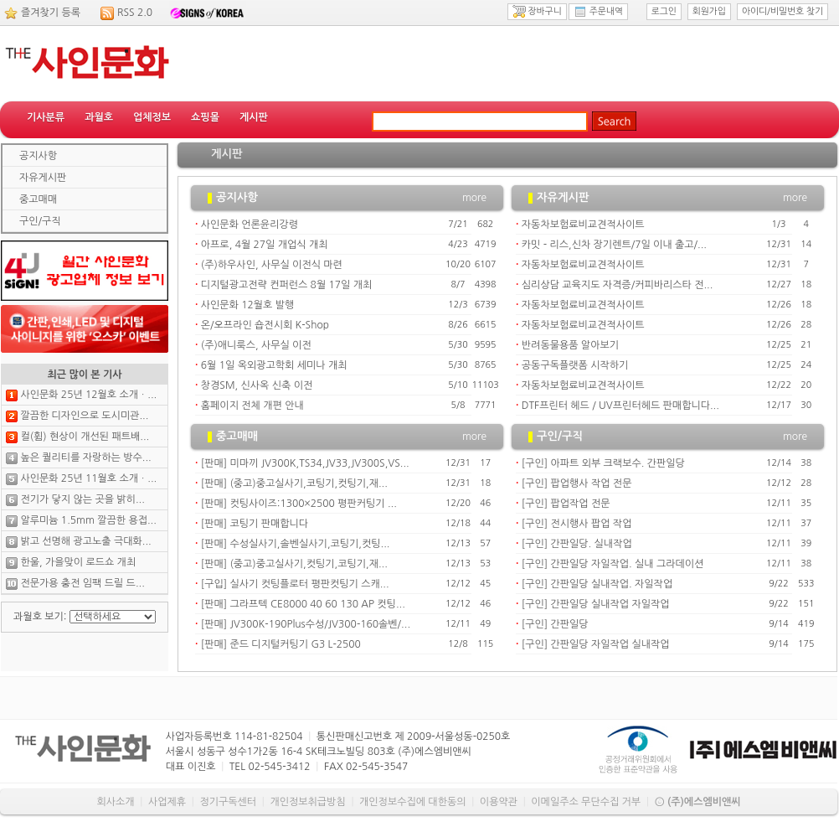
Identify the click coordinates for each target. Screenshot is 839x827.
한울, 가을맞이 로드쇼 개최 (78, 562)
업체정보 (152, 117)
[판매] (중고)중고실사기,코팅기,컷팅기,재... (294, 483)
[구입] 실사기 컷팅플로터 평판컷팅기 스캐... (295, 584)
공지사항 (38, 156)
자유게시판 (42, 178)
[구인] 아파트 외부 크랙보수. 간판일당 (603, 463)
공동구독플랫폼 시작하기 (575, 365)
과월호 (99, 117)
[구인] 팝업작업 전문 (566, 504)
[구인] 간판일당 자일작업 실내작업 (596, 644)
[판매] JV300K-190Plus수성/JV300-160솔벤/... (305, 624)
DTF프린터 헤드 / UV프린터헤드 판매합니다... (620, 406)
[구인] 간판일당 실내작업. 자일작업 (597, 584)
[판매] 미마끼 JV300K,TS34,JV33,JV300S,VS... (305, 463)
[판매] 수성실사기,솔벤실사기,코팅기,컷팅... (295, 544)
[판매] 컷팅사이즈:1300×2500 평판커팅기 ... (299, 504)
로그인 (664, 11)
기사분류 (45, 117)
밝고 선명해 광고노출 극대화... (85, 541)
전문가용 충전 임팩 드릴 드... (82, 583)
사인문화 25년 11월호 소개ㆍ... (88, 478)
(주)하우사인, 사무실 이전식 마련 (271, 265)
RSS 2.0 (134, 13)
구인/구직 (40, 221)
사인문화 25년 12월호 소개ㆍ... (88, 395)
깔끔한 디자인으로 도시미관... (84, 416)
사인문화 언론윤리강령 (249, 225)
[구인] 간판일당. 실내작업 (577, 544)
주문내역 (598, 11)
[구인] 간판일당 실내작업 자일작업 (596, 604)
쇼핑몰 (205, 117)
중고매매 (38, 199)
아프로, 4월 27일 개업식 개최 (264, 245)
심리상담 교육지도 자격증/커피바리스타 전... (617, 285)
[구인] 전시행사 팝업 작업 (577, 524)
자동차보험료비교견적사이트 (583, 225)
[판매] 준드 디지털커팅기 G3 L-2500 (281, 644)
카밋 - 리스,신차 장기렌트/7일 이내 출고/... (614, 245)
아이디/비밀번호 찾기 (782, 11)
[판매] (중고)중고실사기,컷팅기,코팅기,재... (294, 564)
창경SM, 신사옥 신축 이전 (256, 385)
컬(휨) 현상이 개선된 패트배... (84, 437)
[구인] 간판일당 (555, 624)
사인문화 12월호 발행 (248, 305)
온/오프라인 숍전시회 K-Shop (265, 325)
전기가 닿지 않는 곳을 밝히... (82, 499)
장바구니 (537, 11)
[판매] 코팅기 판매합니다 (254, 524)
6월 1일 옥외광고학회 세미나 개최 (274, 365)
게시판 (253, 117)
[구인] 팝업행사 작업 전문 (577, 483)
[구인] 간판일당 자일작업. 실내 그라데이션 (613, 564)
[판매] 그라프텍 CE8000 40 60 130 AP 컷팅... (303, 604)
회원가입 (709, 11)
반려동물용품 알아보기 (570, 345)
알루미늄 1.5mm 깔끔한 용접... (88, 520)
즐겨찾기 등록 (50, 13)
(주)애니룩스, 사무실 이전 (256, 345)
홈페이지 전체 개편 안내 (252, 406)
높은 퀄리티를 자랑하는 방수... (85, 457)
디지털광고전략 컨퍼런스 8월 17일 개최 (286, 285)
